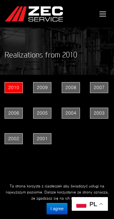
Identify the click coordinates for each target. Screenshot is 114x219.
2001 (42, 138)
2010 (13, 87)
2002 (13, 138)
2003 (99, 113)
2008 (70, 87)
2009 (42, 87)
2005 (42, 113)
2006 (13, 113)
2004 (70, 113)
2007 (99, 87)
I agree (57, 208)
